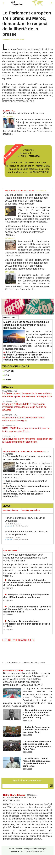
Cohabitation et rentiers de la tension (23, 113)
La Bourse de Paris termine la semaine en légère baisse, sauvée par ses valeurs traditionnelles (26, 493)
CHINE (6, 379)
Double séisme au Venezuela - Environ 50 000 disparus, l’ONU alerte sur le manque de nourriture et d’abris (27, 609)
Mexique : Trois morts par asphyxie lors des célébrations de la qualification (26, 595)
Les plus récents (10, 510)
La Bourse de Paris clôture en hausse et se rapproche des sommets (27, 458)
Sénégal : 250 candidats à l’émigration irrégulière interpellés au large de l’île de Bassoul (24, 407)
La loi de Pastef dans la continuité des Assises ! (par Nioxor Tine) (36, 729)
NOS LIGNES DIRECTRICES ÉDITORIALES (19, 799)
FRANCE (8, 371)
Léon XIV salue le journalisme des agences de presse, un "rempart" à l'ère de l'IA (27, 353)
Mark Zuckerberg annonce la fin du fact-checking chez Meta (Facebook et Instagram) (26, 358)
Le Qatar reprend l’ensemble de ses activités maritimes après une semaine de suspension (27, 395)
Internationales (10, 550)
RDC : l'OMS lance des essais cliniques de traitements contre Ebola (26, 430)
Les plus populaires (31, 510)
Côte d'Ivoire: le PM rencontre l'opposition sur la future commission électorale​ (27, 440)
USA (5, 375)
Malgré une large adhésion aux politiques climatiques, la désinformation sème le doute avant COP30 (26, 325)
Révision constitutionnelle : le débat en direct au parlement (26, 533)
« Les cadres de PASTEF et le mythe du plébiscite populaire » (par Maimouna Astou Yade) (37, 745)
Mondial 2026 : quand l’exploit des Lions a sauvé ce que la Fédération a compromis (36, 762)
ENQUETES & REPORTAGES (20, 190)
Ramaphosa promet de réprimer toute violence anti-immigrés (23, 419)
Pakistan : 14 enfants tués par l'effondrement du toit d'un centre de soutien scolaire (26, 624)
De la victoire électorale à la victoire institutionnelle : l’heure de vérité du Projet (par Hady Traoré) (37, 714)
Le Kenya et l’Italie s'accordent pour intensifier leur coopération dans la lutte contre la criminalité (25, 557)
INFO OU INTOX (10, 317)
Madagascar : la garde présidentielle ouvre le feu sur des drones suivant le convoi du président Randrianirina (27, 583)
